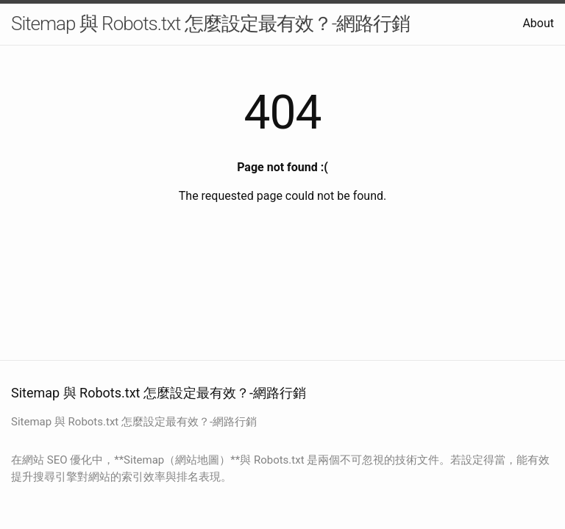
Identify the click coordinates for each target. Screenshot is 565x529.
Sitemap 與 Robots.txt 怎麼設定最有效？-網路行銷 (210, 23)
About (538, 23)
